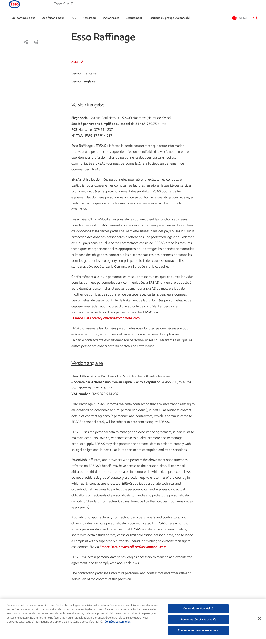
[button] (10, 9)
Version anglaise (83, 81)
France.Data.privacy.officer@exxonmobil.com (106, 318)
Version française (83, 73)
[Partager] (26, 42)
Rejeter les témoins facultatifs (198, 619)
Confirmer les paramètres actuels (198, 630)
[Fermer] (259, 618)
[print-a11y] (36, 42)
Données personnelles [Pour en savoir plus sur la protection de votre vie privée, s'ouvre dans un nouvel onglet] (117, 621)
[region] (133, 619)
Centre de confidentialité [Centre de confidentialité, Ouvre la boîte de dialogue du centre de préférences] (198, 608)
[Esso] (34, 9)
